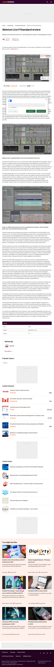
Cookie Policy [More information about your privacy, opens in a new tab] (14, 107)
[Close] (46, 99)
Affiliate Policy (27, 656)
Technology (10, 25)
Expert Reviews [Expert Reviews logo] (7, 2)
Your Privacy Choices (7, 656)
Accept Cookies (41, 111)
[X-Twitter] (47, 653)
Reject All (31, 111)
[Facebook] (40, 653)
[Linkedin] (44, 653)
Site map (12, 652)
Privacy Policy (21, 652)
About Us (18, 656)
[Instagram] (50, 653)
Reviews (5, 362)
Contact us (5, 652)
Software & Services (20, 25)
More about (8, 351)
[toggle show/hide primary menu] (51, 2)
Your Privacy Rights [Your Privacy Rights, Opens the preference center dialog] (13, 111)
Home (3, 25)
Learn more (14, 49)
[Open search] (47, 2)
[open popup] (48, 78)
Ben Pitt (8, 40)
